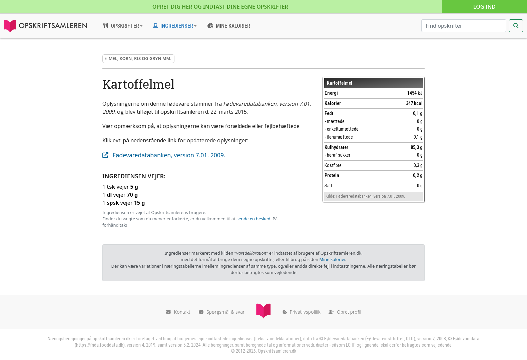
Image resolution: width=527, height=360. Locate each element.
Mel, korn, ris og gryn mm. (138, 58)
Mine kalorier (332, 259)
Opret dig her (220, 7)
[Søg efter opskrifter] (463, 25)
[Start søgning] (516, 25)
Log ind (484, 6)
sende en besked (253, 219)
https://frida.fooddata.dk (99, 345)
